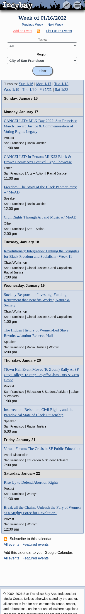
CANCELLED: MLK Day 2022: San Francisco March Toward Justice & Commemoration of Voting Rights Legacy (40, 126)
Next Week (55, 24)
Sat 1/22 (61, 90)
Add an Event (22, 31)
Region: (43, 54)
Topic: (42, 39)
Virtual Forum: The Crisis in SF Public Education (42, 448)
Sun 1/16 (26, 84)
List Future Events (59, 31)
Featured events (35, 544)
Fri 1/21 (45, 90)
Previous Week (32, 24)
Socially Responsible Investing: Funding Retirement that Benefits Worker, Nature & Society (37, 300)
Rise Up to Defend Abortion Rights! (32, 482)
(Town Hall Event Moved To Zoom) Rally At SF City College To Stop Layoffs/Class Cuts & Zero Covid (41, 374)
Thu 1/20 (29, 90)
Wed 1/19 (11, 90)
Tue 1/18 (61, 84)
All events (11, 544)
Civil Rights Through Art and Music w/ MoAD (40, 217)
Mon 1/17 (43, 84)
